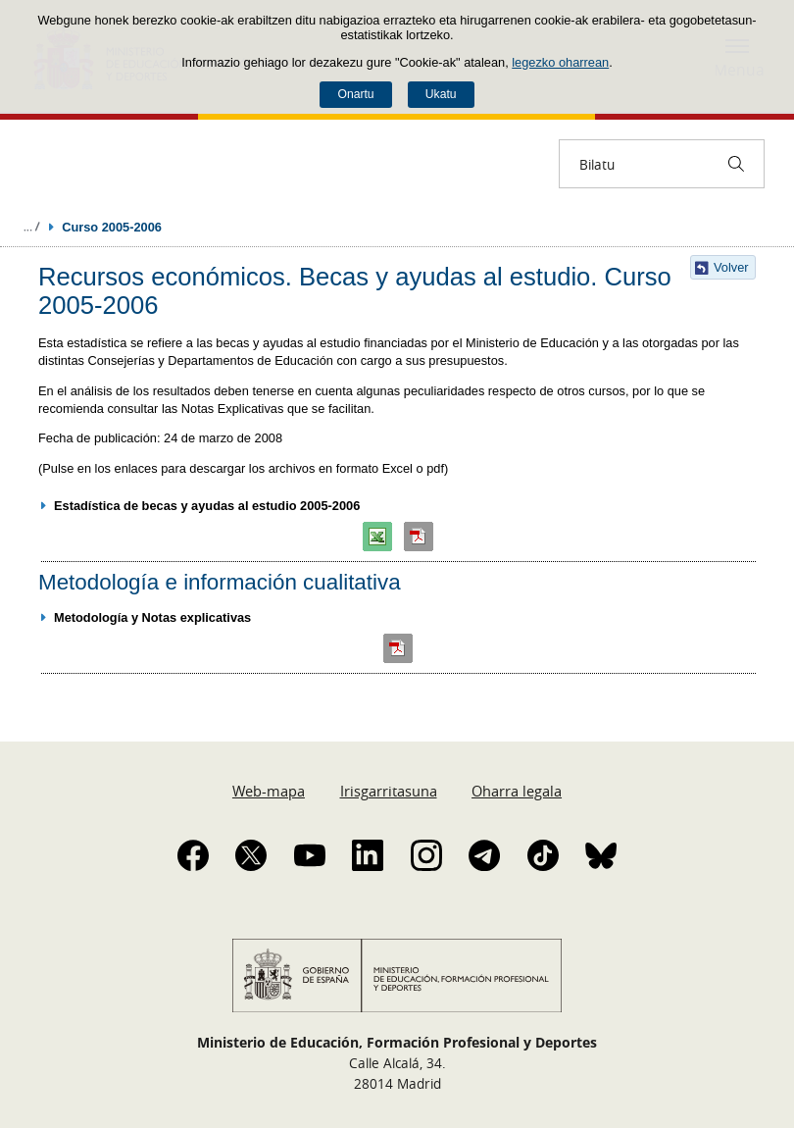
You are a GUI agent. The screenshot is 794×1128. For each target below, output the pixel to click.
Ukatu (441, 94)
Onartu (355, 94)
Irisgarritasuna (388, 790)
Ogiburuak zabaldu (31, 226)
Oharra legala (516, 790)
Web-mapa (268, 790)
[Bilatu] (736, 164)
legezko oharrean (560, 62)
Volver (731, 267)
